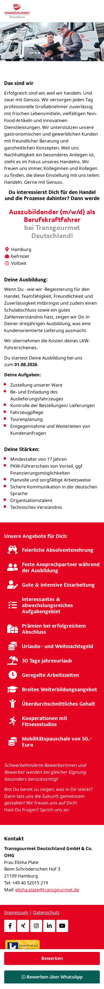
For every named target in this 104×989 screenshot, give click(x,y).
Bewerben (52, 958)
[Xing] (23, 926)
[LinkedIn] (49, 926)
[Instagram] (36, 926)
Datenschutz (46, 912)
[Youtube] (62, 926)
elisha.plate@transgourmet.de (47, 890)
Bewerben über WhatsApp (52, 977)
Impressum (16, 912)
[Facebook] (10, 926)
